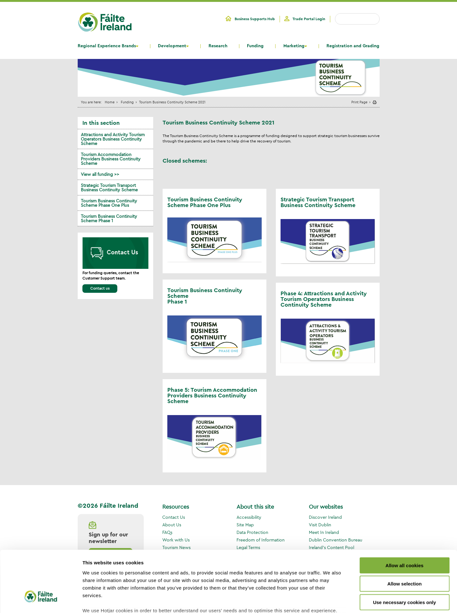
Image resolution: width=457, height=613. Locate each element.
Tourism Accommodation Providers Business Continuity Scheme (111, 159)
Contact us (99, 288)
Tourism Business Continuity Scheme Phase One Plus (109, 203)
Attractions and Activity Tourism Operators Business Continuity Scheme (113, 139)
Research (218, 46)
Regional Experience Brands (107, 46)
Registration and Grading (352, 46)
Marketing (293, 46)
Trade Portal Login (309, 19)
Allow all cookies (405, 515)
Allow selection (404, 534)
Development (172, 46)
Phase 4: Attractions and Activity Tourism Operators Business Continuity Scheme (324, 299)
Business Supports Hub (255, 19)
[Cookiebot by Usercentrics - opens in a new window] (40, 600)
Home (109, 102)
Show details (330, 600)
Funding (255, 46)
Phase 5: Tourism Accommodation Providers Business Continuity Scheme (212, 395)
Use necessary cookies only (404, 552)
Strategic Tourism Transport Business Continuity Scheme (109, 187)
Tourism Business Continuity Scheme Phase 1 (109, 218)
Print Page (359, 102)
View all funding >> (100, 174)
